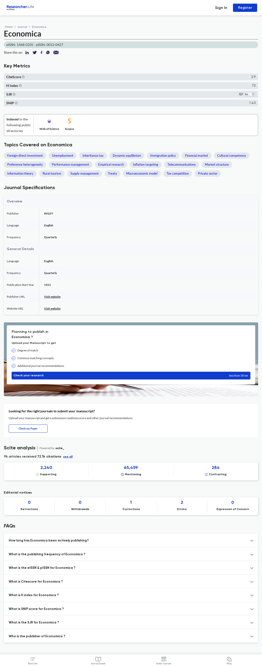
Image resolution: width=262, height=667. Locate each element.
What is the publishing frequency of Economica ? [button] (47, 554)
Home (9, 27)
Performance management (70, 164)
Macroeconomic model (141, 173)
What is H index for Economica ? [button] (34, 595)
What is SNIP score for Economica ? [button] (36, 609)
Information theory (20, 173)
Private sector (207, 173)
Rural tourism (52, 173)
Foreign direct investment (25, 155)
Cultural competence (231, 155)
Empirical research (111, 164)
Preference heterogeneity (25, 164)
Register (245, 8)
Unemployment (62, 155)
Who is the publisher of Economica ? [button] (37, 636)
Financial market (196, 155)
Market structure (217, 164)
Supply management (84, 173)
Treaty (112, 173)
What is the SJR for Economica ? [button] (34, 622)
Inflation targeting (145, 164)
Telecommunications (181, 164)
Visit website (52, 296)
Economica (39, 27)
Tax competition (178, 173)
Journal (22, 27)
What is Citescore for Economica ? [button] (36, 581)
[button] (23, 77)
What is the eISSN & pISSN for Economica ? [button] (42, 568)
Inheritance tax (93, 155)
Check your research (131, 375)
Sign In (221, 7)
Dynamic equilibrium (127, 155)
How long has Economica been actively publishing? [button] (49, 540)
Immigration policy (163, 155)
